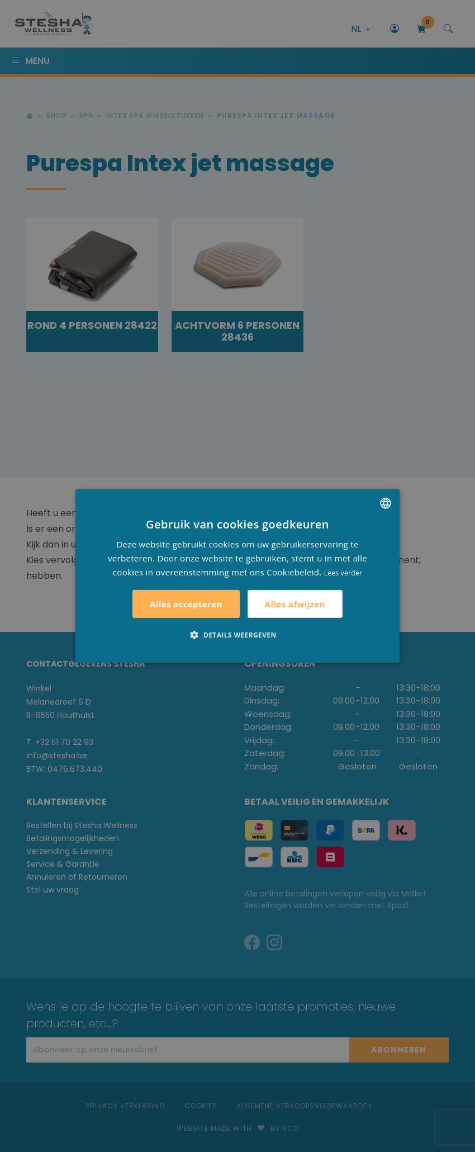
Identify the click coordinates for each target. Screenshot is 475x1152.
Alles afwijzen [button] (295, 604)
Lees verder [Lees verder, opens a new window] (343, 572)
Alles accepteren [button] (186, 604)
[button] (237, 634)
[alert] (237, 576)
